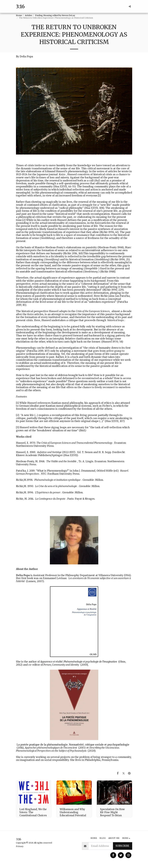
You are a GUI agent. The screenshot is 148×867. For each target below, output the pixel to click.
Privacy (19, 846)
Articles (28, 15)
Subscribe (122, 845)
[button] (130, 6)
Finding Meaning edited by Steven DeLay (55, 15)
